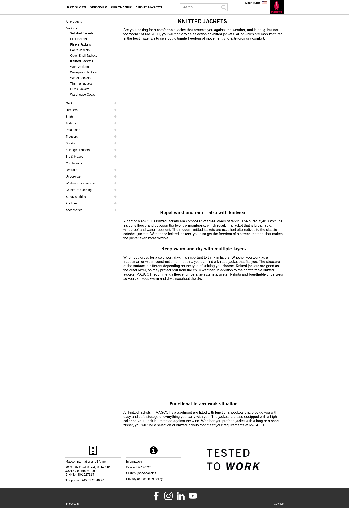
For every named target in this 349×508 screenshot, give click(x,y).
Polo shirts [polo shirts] (73, 130)
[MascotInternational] (192, 495)
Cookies (279, 503)
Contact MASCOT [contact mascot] (138, 467)
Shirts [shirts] (70, 116)
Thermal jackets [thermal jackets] (81, 83)
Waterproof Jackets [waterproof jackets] (83, 72)
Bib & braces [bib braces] (74, 156)
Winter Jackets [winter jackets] (80, 78)
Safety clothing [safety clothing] (76, 196)
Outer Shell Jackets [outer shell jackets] (83, 55)
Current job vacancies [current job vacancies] (141, 473)
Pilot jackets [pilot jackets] (78, 39)
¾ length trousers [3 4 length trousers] (78, 150)
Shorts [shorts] (70, 143)
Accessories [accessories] (74, 210)
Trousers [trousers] (72, 136)
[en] (277, 7)
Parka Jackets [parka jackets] (80, 50)
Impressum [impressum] (72, 503)
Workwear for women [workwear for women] (80, 183)
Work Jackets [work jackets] (79, 67)
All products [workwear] (74, 21)
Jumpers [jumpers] (72, 110)
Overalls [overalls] (71, 170)
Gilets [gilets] (70, 103)
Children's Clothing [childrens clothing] (79, 190)
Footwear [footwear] (72, 203)
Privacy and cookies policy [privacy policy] (144, 479)
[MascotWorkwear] (156, 495)
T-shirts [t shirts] (71, 123)
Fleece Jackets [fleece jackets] (80, 44)
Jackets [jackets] (71, 28)
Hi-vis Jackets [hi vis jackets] (79, 89)
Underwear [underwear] (73, 176)
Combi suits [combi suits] (74, 163)
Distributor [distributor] (252, 2)
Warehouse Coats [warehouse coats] (82, 94)
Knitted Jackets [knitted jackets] (81, 61)
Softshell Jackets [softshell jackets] (81, 33)
